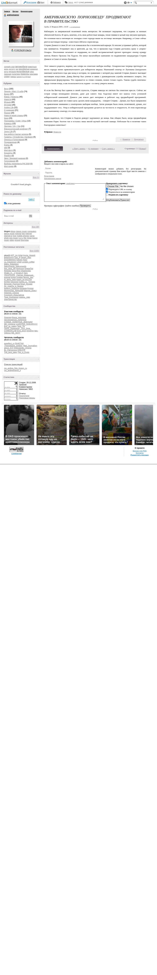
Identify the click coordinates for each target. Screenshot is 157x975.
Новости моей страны (13, 115)
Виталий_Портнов (12, 284)
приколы (24, 74)
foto (23, 234)
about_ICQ (8, 348)
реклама (34, 74)
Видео (7, 94)
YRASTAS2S (9, 275)
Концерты (8, 153)
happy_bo (20, 280)
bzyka (13, 277)
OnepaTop (28, 268)
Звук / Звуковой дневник (14, 158)
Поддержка (125, 2)
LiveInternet (10, 3)
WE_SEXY (15, 333)
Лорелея (8, 317)
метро (6, 72)
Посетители (24, 396)
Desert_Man (26, 257)
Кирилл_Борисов (11, 288)
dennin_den (28, 277)
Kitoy (25, 260)
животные (32, 67)
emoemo (30, 331)
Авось (70, 2)
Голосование (9, 161)
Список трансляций (13, 364)
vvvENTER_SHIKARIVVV (26, 324)
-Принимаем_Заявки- (13, 346)
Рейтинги (57, 2)
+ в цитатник (74, 27)
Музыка (7, 102)
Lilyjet (19, 262)
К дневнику (93, 148)
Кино (6, 118)
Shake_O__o (9, 273)
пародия (7, 74)
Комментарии (26, 11)
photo (6, 238)
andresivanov (5, 15)
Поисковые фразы (27, 398)
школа (19, 77)
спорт (7, 76)
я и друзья (26, 77)
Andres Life (9, 107)
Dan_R (17, 257)
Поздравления (10, 142)
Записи (7, 11)
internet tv (8, 236)
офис (32, 72)
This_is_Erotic (23, 352)
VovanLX (19, 273)
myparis (31, 282)
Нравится (126, 139)
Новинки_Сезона (11, 293)
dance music (9, 234)
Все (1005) (34, 251)
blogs (13, 231)
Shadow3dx (26, 271)
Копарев (23, 288)
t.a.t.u (20, 238)
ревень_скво (24, 297)
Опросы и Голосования (14, 140)
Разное (7, 113)
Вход (42, 2)
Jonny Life (8, 132)
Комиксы (8, 123)
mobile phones (23, 236)
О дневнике (9, 110)
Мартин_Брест (30, 291)
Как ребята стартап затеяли (16, 134)
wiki (5, 148)
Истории (7, 105)
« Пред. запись (78, 148)
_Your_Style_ (25, 328)
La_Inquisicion (10, 262)
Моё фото (8, 150)
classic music (21, 231)
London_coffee (28, 262)
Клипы (7, 145)
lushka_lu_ (23, 282)
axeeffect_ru (9, 343)
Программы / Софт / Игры (15, 121)
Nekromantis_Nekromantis (15, 266)
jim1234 (28, 280)
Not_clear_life (10, 268)
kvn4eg (7, 282)
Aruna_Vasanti (29, 255)
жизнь (6, 69)
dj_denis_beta (10, 280)
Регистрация (31, 2)
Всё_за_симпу (10, 326)
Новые (142, 148)
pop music (13, 238)
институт (12, 69)
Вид (129, 3)
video (12, 240)
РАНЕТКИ (19, 343)
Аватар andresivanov (20, 33)
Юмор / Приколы (11, 97)
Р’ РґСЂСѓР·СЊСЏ (22, 50)
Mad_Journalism (30, 346)
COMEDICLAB (10, 331)
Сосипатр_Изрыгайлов (14, 295)
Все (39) (35, 227)
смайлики (70, 183)
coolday (19, 277)
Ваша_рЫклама (19, 317)
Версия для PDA (140, 451)
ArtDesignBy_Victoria (22, 348)
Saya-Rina (16, 271)
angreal (7, 277)
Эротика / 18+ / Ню (12, 126)
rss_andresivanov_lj (12, 370)
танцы (13, 76)
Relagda (7, 271)
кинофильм (24, 69)
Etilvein (19, 260)
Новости (7, 99)
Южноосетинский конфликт (16, 129)
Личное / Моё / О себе (13, 91)
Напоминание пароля (52, 178)
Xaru (26, 273)
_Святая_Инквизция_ (25, 275)
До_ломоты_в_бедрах (13, 286)
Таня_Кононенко (11, 297)
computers (31, 231)
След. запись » (108, 148)
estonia (18, 234)
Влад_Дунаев (26, 284)
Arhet (20, 255)
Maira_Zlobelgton (11, 264)
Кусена (30, 288)
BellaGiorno (9, 257)
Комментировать (53, 149)
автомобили (21, 66)
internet (28, 234)
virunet (17, 240)
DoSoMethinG (10, 260)
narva (32, 236)
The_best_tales (10, 352)
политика (16, 74)
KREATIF (21, 350)
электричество (10, 299)
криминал (34, 69)
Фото (6, 89)
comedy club (9, 67)
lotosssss (14, 282)
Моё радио (9, 166)
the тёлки (28, 238)
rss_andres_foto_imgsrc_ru (15, 368)
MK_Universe (9, 324)
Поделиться (138, 139)
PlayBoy (7, 156)
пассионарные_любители (15, 320)
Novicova (20, 268)
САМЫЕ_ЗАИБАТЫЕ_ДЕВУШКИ (18, 322)
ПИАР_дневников (11, 328)
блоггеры (25, 240)
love (14, 236)
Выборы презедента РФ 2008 (17, 164)
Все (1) (36, 177)
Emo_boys (21, 331)
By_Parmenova (10, 350)
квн (17, 69)
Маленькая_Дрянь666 (13, 291)
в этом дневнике (13, 203)
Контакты (139, 453)
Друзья (15, 11)
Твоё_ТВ (21, 326)
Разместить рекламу (140, 455)
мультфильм (22, 71)
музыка (12, 71)
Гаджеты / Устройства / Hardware (18, 137)
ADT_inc (14, 255)
